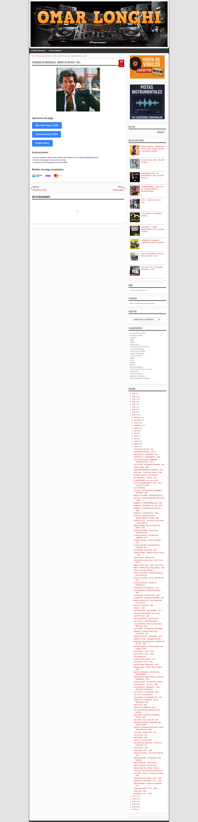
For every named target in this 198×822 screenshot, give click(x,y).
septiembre (137, 425)
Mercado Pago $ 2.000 (46, 125)
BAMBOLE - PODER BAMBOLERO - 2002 (148, 503)
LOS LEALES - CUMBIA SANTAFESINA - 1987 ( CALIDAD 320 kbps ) (152, 229)
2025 (134, 396)
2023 (134, 401)
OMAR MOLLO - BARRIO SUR (144, 557)
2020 (134, 409)
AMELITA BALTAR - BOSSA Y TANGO (146, 768)
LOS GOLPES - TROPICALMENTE (145, 621)
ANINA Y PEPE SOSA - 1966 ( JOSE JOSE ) (149, 565)
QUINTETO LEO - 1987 (141, 616)
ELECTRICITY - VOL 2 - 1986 (144, 651)
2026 (134, 393)
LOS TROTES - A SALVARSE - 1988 (146, 692)
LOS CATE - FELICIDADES (143, 694)
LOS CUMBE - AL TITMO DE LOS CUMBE (148, 628)
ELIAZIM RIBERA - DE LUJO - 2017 (146, 480)
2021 (134, 407)
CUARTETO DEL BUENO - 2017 (145, 659)
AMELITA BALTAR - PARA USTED (145, 763)
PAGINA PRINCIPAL (38, 50)
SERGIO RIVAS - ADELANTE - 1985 (146, 664)
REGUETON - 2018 (140, 705)
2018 (134, 415)
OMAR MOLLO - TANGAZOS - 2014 (146, 454)
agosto (136, 428)
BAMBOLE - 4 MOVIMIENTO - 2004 (146, 513)
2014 (134, 804)
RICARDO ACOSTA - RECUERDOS (146, 475)
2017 (134, 796)
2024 (134, 399)
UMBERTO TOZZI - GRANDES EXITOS (147, 639)
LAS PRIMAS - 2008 (140, 737)
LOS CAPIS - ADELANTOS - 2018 (145, 732)
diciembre (137, 417)
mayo (136, 436)
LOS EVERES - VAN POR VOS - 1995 (146, 595)
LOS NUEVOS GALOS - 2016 (144, 449)
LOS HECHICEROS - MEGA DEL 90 (146, 618)
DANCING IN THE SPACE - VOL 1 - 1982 (148, 781)
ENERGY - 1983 (139, 608)
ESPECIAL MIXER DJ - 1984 (143, 605)
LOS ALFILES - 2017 (141, 735)
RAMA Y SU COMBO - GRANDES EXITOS (148, 495)
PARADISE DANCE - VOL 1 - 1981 (145, 788)
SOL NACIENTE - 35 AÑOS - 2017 (145, 478)
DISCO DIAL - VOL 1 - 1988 (143, 750)
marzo (136, 441)
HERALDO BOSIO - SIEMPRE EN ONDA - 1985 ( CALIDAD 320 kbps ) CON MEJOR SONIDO (152, 149)
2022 (134, 404)
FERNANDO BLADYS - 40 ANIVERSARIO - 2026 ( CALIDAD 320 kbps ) (152, 176)
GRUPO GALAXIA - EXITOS (143, 570)
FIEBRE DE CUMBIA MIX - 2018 (145, 707)
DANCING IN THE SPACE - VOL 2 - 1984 (148, 778)
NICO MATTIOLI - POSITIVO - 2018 (146, 684)
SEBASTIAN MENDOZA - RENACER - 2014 (148, 470)
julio (135, 430)
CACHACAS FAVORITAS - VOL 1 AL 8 (147, 613)
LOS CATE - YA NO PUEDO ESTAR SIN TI (148, 770)
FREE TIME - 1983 (140, 791)
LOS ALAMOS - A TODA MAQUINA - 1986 (148, 697)
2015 (134, 801)
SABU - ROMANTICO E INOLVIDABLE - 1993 (149, 568)
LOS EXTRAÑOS (139, 488)
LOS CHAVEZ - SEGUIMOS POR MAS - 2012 (149, 464)
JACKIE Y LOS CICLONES (143, 740)
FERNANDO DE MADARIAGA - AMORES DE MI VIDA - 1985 (56, 62)
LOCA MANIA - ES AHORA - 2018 (145, 550)
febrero (136, 444)
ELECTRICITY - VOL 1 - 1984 (144, 654)
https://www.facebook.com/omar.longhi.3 (142, 303)
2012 (134, 809)
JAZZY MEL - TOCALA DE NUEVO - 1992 (148, 472)
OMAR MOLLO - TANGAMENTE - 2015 (147, 457)
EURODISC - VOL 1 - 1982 (143, 793)
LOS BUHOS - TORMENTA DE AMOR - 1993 (149, 598)
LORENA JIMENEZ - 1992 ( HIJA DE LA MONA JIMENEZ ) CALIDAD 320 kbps (152, 189)
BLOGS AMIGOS (55, 50)
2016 (134, 799)
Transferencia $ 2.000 (46, 134)
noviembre (137, 420)
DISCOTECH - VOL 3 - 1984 (143, 662)
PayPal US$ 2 (42, 143)
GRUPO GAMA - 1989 (141, 467)
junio (135, 433)
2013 (134, 807)
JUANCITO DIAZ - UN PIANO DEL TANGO (148, 682)
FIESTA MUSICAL (140, 656)
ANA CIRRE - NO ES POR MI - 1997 (146, 720)
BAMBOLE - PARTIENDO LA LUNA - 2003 (148, 505)
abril (135, 438)
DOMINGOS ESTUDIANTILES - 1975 (146, 588)
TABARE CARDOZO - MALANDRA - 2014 (148, 636)
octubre (136, 423)
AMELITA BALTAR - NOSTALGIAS (145, 765)
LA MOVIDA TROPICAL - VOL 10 (145, 452)
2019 (134, 412)
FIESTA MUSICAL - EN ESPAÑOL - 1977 (147, 610)
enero (136, 446)
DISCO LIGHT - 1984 (141, 747)
